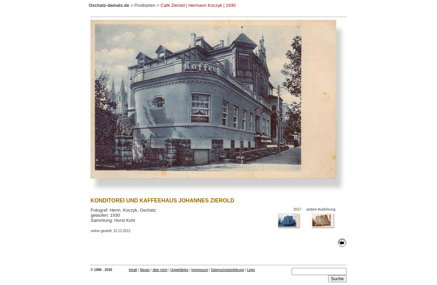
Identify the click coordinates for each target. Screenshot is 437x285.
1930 (231, 5)
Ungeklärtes (179, 270)
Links (251, 270)
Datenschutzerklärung (227, 270)
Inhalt (133, 270)
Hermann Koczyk (205, 5)
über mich (160, 270)
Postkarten (144, 5)
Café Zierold (172, 5)
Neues (145, 270)
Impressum (199, 270)
